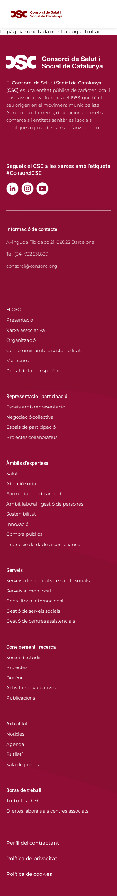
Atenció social (21, 484)
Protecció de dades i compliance (43, 544)
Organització (21, 340)
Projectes (16, 667)
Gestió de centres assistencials (40, 621)
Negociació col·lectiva (30, 417)
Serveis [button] (14, 570)
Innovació (17, 524)
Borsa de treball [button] (23, 790)
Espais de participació (31, 427)
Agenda (15, 744)
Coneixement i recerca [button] (31, 647)
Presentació (19, 320)
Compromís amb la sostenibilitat (43, 350)
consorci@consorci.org (31, 266)
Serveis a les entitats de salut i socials (48, 580)
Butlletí (14, 754)
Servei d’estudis (23, 657)
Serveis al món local (28, 591)
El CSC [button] (13, 310)
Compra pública (24, 534)
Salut (12, 473)
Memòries (17, 360)
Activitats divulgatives (31, 688)
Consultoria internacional (34, 601)
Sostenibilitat (21, 514)
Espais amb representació (35, 407)
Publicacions (20, 698)
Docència (16, 678)
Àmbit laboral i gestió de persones (44, 504)
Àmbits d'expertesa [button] (27, 463)
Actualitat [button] (16, 724)
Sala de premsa (23, 764)
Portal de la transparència (35, 371)
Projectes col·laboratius (31, 437)
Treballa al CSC (23, 801)
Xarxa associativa (25, 330)
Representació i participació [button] (36, 396)
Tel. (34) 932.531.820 (27, 254)
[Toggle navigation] (105, 14)
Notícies (15, 734)
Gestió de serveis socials (33, 611)
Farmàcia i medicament (33, 494)
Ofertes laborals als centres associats (47, 811)
